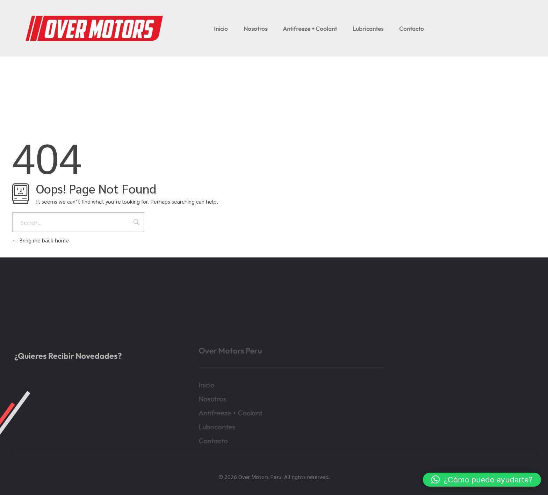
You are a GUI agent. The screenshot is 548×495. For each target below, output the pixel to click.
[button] (482, 480)
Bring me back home (40, 240)
